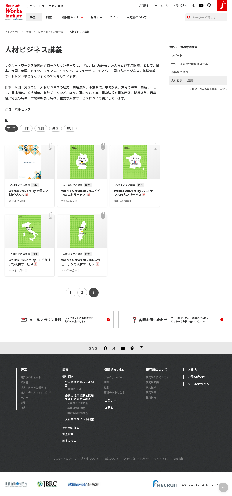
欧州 (70, 128)
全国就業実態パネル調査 (79, 383)
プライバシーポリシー (136, 458)
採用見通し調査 (76, 408)
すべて (11, 128)
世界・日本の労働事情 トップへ (209, 89)
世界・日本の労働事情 (50, 31)
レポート (177, 55)
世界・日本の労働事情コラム (189, 64)
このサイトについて (64, 458)
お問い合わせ (180, 5)
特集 (23, 407)
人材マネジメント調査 (79, 419)
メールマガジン (161, 5)
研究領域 (151, 387)
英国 (55, 128)
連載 (106, 387)
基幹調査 (68, 376)
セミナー (96, 17)
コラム (114, 17)
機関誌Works (71, 17)
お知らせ (194, 369)
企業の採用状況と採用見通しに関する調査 (79, 397)
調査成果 (68, 434)
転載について (111, 458)
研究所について (137, 17)
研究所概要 (152, 382)
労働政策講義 (179, 72)
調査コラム (69, 440)
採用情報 (144, 5)
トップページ (12, 31)
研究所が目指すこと (157, 377)
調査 (49, 17)
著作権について (90, 458)
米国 (41, 128)
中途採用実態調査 (77, 413)
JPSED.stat (74, 389)
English (178, 458)
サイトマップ (161, 458)
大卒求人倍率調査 (77, 403)
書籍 (23, 402)
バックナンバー (113, 377)
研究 (33, 17)
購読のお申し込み (114, 392)
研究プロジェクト (31, 377)
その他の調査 (71, 427)
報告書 (24, 382)
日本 (26, 128)
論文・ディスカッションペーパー (36, 394)
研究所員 (151, 392)
